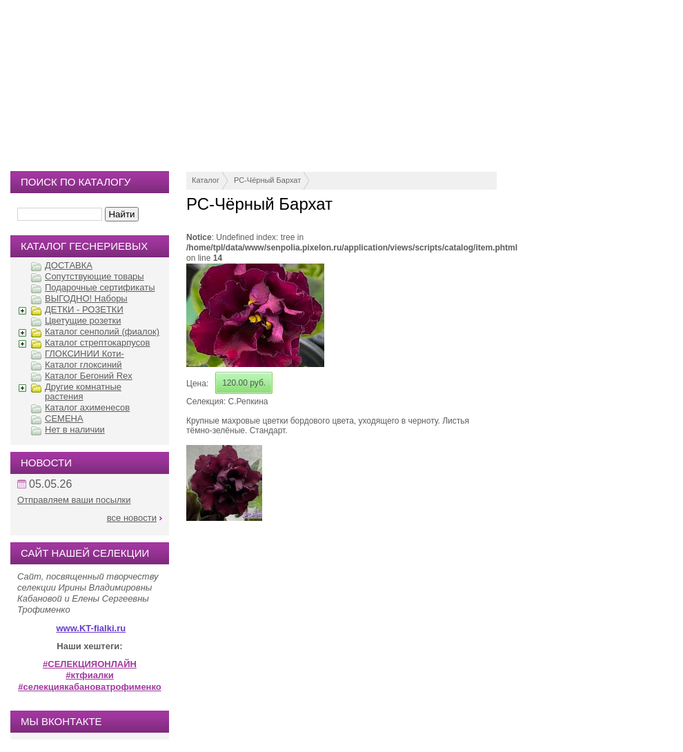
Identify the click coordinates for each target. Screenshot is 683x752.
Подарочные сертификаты (100, 287)
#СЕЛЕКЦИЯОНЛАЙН (90, 664)
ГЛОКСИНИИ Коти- (84, 353)
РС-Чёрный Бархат (267, 180)
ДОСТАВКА (68, 265)
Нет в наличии (75, 429)
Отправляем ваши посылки (74, 500)
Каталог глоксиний (83, 364)
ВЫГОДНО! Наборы (86, 298)
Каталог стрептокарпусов (97, 342)
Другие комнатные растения (83, 392)
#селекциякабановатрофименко (89, 687)
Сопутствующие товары (94, 276)
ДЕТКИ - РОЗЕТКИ (84, 309)
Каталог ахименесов (87, 407)
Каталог (205, 180)
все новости (132, 518)
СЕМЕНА (64, 418)
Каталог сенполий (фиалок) (102, 331)
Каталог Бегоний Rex (88, 375)
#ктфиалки (89, 675)
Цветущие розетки (83, 320)
